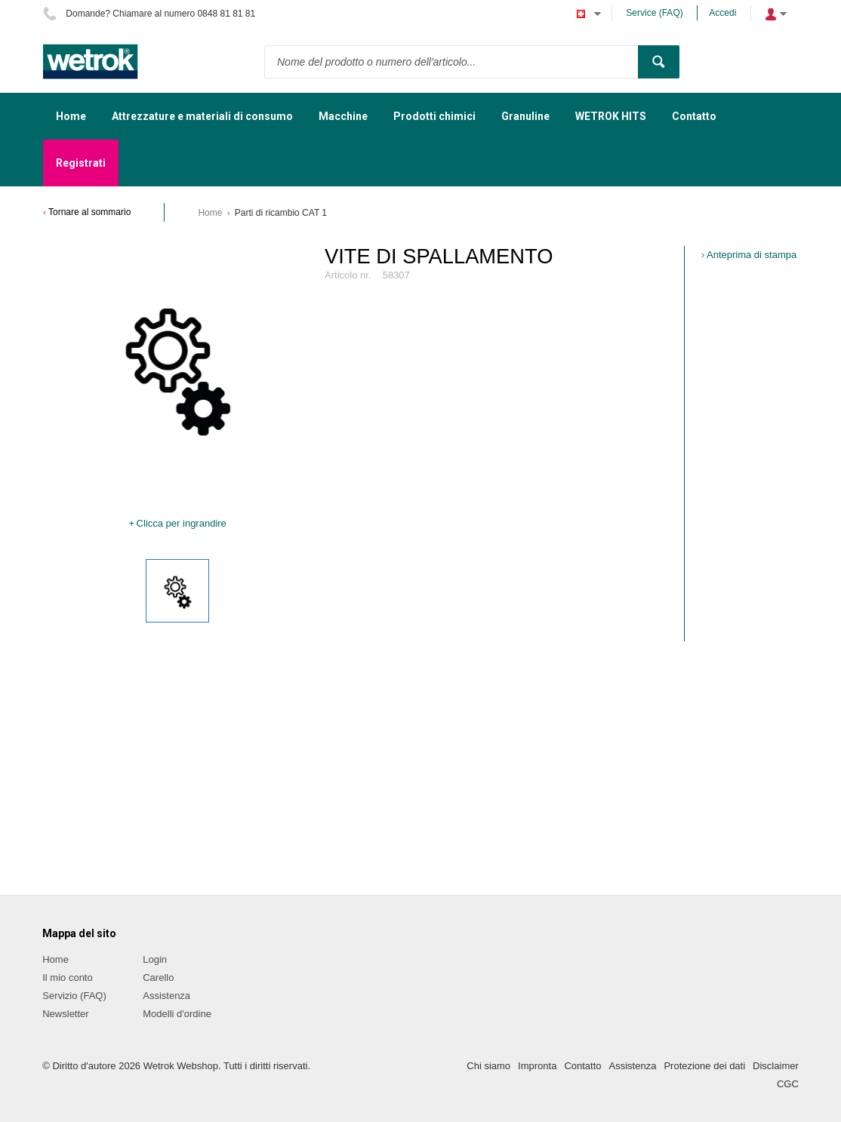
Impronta (537, 1065)
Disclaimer (776, 1065)
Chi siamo (488, 1065)
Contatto (582, 1065)
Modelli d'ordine (177, 1013)
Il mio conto (67, 977)
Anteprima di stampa (751, 254)
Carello (158, 977)
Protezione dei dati (704, 1065)
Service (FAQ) (654, 13)
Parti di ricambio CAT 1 (281, 212)
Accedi (722, 13)
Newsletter (65, 1013)
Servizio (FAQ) (74, 995)
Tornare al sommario (89, 212)
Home (210, 212)
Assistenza (166, 995)
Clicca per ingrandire (181, 523)
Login (155, 959)
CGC (788, 1084)
